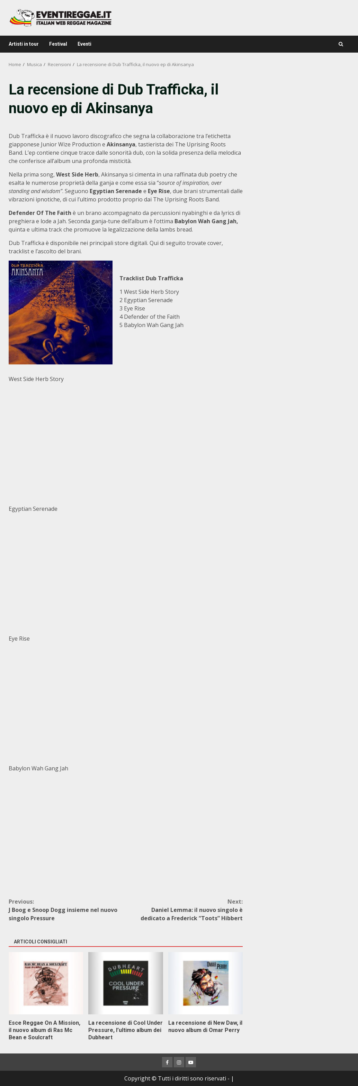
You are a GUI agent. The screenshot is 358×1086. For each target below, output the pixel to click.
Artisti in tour (24, 44)
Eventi (84, 44)
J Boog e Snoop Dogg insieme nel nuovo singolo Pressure (67, 909)
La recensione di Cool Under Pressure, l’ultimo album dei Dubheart (125, 983)
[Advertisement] (300, 123)
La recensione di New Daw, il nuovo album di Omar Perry (205, 983)
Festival (58, 44)
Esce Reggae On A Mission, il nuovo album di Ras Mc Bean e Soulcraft (46, 983)
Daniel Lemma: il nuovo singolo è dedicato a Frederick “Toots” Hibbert (184, 909)
